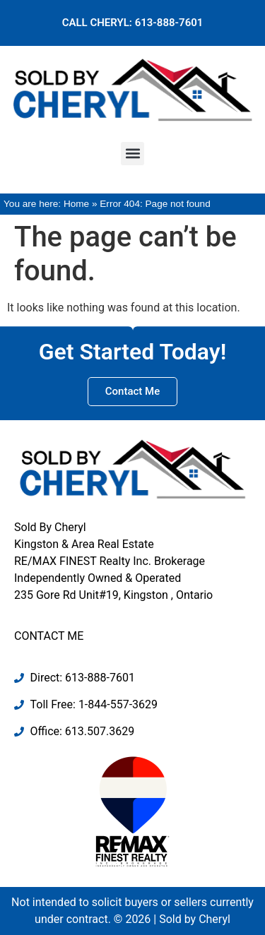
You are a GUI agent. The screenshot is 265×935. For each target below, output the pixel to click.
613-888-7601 (169, 22)
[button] (132, 153)
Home (76, 203)
